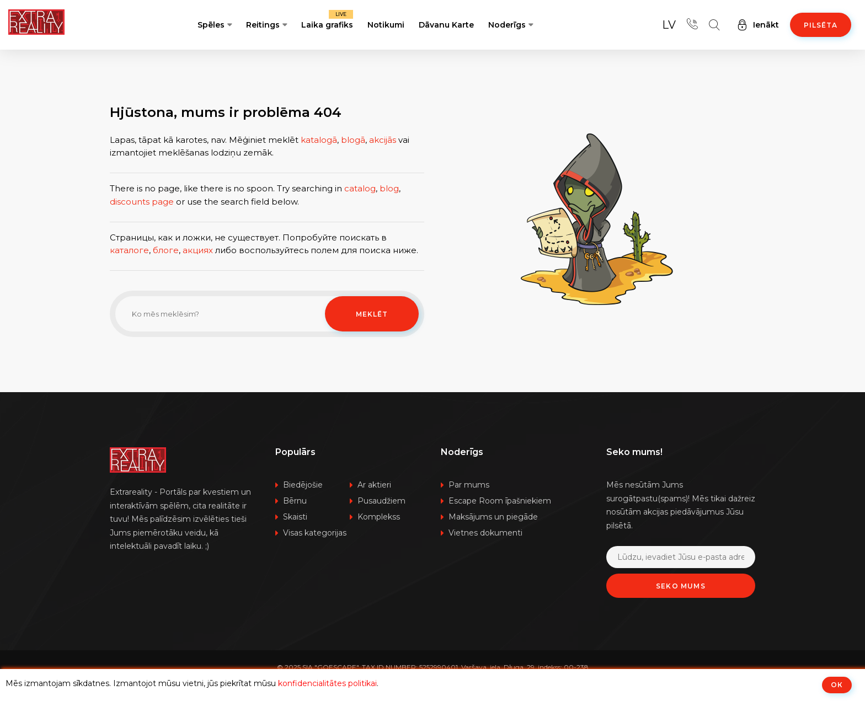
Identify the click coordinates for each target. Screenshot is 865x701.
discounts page (142, 201)
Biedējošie (303, 485)
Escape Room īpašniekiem (499, 501)
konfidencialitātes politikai (327, 683)
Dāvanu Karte (446, 25)
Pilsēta (820, 25)
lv (669, 24)
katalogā (319, 140)
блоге (166, 250)
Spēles (211, 25)
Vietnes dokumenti (485, 533)
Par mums (468, 485)
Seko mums (681, 586)
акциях (198, 250)
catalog (360, 188)
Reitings (263, 25)
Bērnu (295, 501)
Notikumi (385, 25)
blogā (353, 140)
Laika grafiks (327, 20)
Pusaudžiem (381, 501)
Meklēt (372, 314)
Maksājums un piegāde (493, 517)
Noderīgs (507, 25)
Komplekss (378, 517)
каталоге (129, 250)
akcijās (382, 140)
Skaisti (295, 517)
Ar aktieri (374, 485)
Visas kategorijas (314, 533)
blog (389, 188)
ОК (837, 685)
